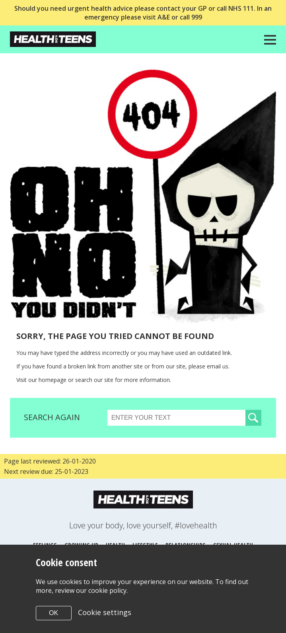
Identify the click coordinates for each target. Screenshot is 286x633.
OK (53, 613)
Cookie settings (104, 612)
